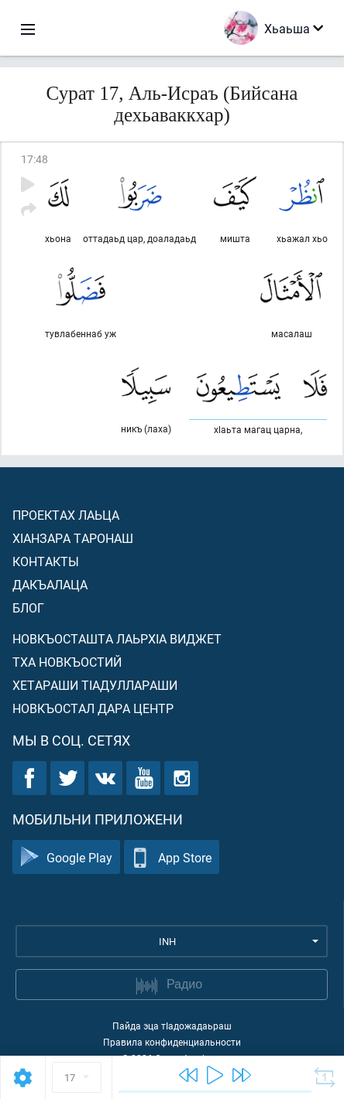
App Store (172, 857)
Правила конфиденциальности (172, 1042)
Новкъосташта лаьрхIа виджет (117, 638)
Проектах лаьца (65, 515)
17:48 (34, 159)
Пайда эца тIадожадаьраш (172, 1025)
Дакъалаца (50, 584)
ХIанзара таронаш (72, 538)
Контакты (45, 561)
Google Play (66, 857)
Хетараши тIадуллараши (94, 685)
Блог (28, 607)
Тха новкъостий (67, 662)
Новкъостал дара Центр (93, 708)
